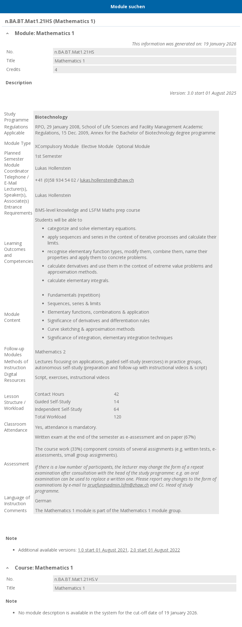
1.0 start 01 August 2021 (103, 550)
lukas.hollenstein (96, 180)
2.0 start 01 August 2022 (155, 550)
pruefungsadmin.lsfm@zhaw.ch (118, 485)
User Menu (234, 6)
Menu (7, 6)
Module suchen (128, 6)
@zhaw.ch (123, 180)
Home (21, 6)
